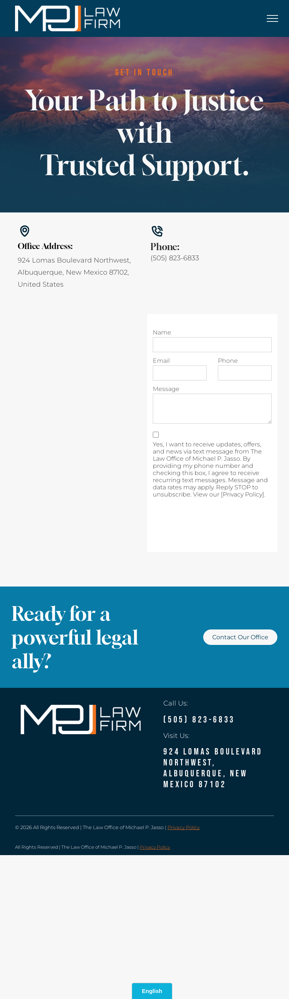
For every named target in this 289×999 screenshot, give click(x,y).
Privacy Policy (183, 827)
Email (161, 360)
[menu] (272, 18)
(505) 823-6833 (175, 258)
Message (166, 389)
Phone (228, 360)
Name (162, 332)
